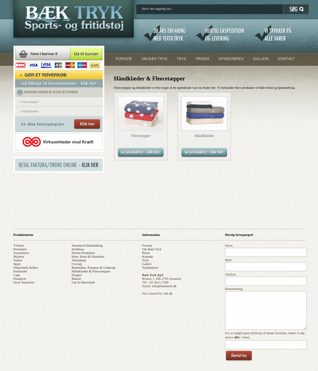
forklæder (20, 271)
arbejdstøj (79, 260)
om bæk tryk (152, 249)
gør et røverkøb (83, 282)
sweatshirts (21, 253)
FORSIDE (124, 59)
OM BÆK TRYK (154, 59)
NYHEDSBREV (231, 59)
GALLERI (261, 59)
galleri (147, 264)
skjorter (18, 256)
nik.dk (168, 293)
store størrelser (24, 282)
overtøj (77, 264)
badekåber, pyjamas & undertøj (94, 267)
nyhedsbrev (150, 267)
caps (16, 275)
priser (146, 253)
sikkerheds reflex (25, 267)
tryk (145, 260)
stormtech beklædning (87, 245)
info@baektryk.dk (164, 286)
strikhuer (78, 249)
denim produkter (83, 253)
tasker (17, 260)
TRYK (181, 59)
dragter (77, 275)
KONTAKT (286, 59)
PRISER (202, 59)
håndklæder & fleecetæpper (91, 271)
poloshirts (20, 249)
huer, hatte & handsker (88, 256)
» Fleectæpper (29, 101)
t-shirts (18, 245)
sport (17, 264)
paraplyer (19, 278)
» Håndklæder (29, 111)
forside (147, 245)
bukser (76, 278)
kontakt (147, 256)
